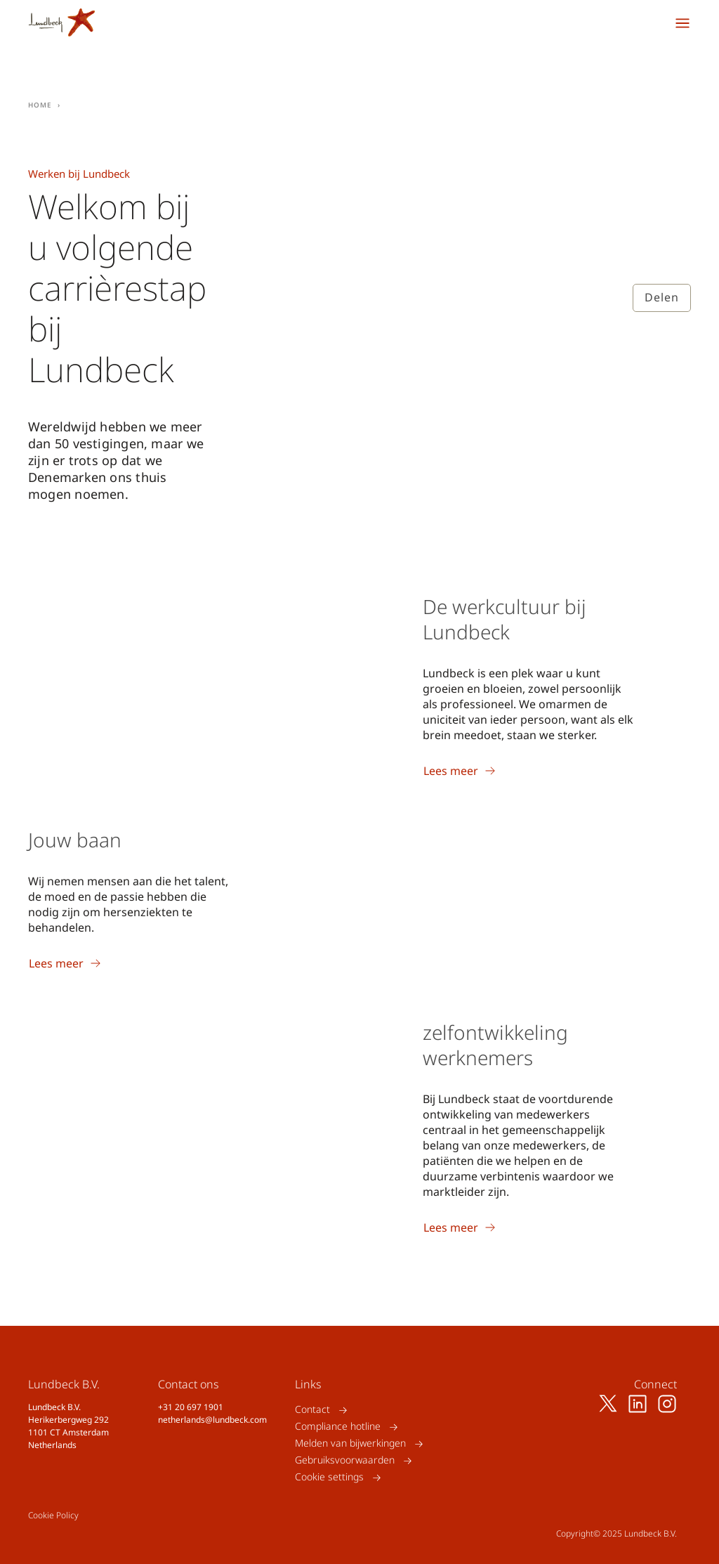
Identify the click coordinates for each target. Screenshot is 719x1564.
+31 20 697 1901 (190, 1407)
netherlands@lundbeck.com (212, 1420)
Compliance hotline (338, 1426)
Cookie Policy (53, 1515)
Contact (312, 1409)
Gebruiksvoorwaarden (345, 1460)
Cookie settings (329, 1477)
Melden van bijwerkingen (350, 1443)
